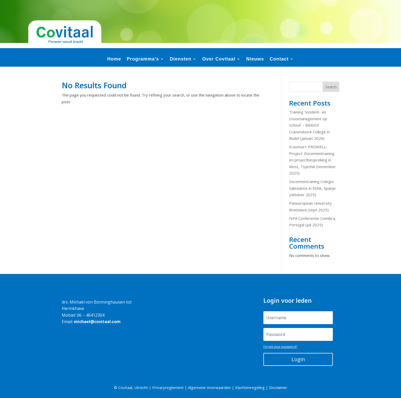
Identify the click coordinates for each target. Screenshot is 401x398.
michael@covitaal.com (97, 321)
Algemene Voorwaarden (209, 387)
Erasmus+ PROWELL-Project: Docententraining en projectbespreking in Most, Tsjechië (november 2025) (312, 160)
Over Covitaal (218, 59)
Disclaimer (278, 387)
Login (298, 359)
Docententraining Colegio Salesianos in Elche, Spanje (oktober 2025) (312, 188)
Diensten (180, 59)
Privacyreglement (168, 387)
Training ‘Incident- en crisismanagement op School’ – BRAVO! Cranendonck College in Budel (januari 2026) (309, 125)
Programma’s (143, 59)
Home (114, 59)
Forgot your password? (280, 346)
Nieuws (255, 59)
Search (331, 86)
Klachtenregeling (250, 387)
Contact (279, 59)
